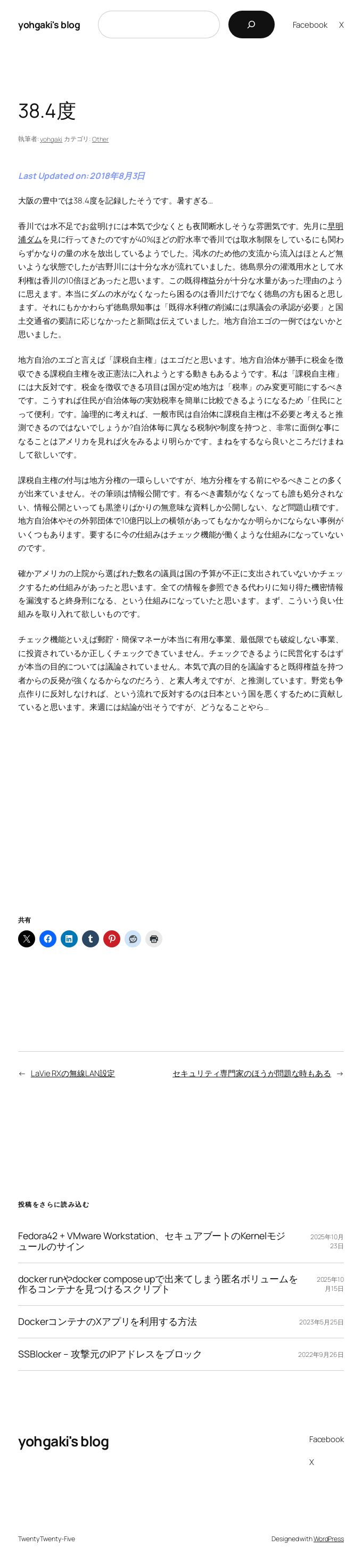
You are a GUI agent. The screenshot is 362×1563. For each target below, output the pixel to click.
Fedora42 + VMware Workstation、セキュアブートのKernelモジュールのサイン (151, 1241)
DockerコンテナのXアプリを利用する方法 (107, 1321)
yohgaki (51, 139)
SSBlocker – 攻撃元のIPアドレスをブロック (110, 1354)
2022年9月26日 (321, 1354)
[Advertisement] (181, 827)
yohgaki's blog (49, 24)
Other (100, 139)
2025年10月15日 (330, 1284)
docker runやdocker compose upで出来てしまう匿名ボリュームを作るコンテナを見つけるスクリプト (158, 1284)
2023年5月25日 (321, 1322)
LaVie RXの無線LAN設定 (73, 1073)
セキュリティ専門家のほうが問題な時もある (251, 1073)
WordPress (329, 1538)
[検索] (251, 24)
